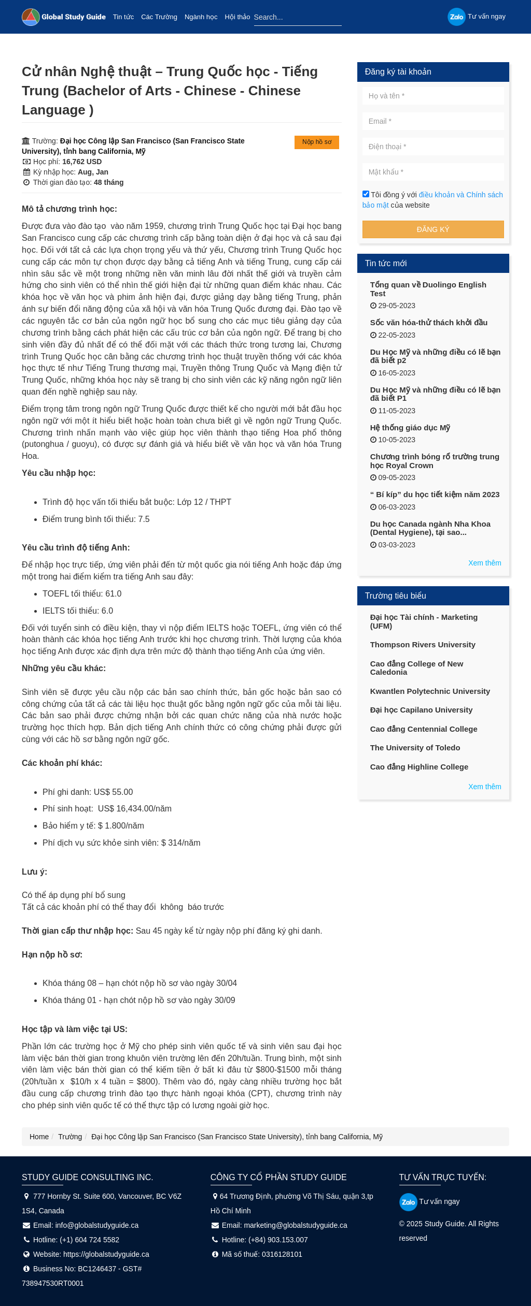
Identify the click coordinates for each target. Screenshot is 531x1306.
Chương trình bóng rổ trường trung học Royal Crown (434, 461)
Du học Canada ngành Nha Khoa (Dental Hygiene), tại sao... (430, 528)
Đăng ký (433, 229)
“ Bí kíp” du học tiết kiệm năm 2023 (435, 494)
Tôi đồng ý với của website (432, 200)
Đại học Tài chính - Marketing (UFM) (424, 621)
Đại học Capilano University (421, 709)
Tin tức (123, 17)
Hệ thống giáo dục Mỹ (410, 427)
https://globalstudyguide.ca (106, 1254)
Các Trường (159, 17)
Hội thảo (237, 17)
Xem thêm (484, 563)
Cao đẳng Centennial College (424, 728)
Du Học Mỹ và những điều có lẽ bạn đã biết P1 (435, 394)
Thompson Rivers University (423, 644)
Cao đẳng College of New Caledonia (417, 668)
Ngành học (201, 17)
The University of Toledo (415, 747)
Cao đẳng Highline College (419, 766)
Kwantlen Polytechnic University (430, 691)
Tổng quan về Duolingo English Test (428, 289)
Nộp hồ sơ (316, 142)
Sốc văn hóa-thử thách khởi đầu (429, 322)
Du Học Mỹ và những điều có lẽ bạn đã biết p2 (435, 356)
